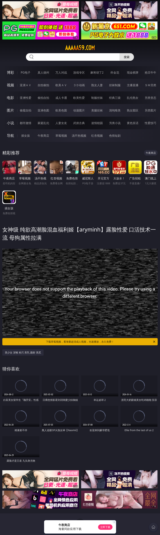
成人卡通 (61, 98)
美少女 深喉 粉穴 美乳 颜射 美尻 (23, 352)
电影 (10, 97)
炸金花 (115, 72)
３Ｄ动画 (79, 85)
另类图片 (150, 110)
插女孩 (25, 136)
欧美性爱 (79, 98)
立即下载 (105, 527)
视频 (10, 85)
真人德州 (43, 72)
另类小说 (115, 123)
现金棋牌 (132, 72)
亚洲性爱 (25, 98)
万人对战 (61, 72)
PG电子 (25, 72)
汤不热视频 (79, 136)
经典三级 (115, 98)
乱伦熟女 (132, 98)
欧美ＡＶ (61, 85)
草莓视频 (61, 136)
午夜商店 (43, 136)
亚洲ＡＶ (25, 85)
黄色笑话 (132, 123)
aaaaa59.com (80, 47)
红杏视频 (97, 136)
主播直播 (132, 85)
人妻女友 (61, 123)
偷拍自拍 (43, 98)
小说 (10, 122)
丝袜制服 (115, 85)
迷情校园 (97, 123)
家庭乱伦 (43, 123)
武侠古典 (79, 123)
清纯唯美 (115, 110)
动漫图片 (79, 110)
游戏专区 (79, 72)
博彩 (10, 72)
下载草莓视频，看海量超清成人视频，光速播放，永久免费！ (101, 342)
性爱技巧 (150, 123)
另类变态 (150, 98)
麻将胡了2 (96, 72)
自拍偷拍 (43, 85)
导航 (10, 135)
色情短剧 (115, 136)
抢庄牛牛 (150, 72)
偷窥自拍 (25, 110)
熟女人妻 (97, 85)
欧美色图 (61, 110)
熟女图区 (132, 110)
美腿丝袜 (97, 110)
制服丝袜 (97, 98)
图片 (10, 110)
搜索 (127, 57)
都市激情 (25, 123)
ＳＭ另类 (150, 85)
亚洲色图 (43, 110)
